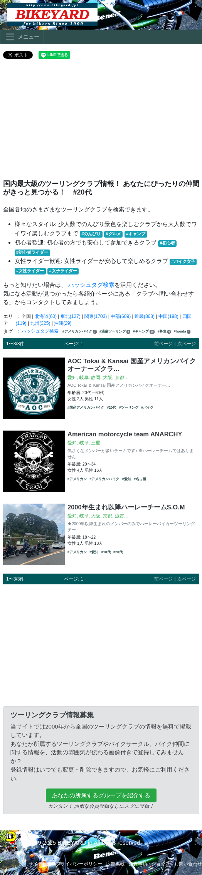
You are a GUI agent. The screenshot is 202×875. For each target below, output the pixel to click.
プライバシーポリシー (79, 864)
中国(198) (168, 316)
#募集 (164, 331)
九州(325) (40, 323)
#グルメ (113, 233)
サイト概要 (40, 864)
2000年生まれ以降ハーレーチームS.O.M (126, 507)
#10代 (106, 552)
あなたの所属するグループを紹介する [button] (101, 795)
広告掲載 (115, 864)
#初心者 (167, 243)
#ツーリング (128, 407)
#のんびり (91, 233)
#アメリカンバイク (79, 331)
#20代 (111, 407)
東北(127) (71, 316)
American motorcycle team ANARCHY (124, 434)
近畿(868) (145, 316)
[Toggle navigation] (22, 37)
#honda (182, 331)
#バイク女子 (183, 261)
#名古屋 (140, 479)
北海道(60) (46, 316)
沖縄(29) (62, 323)
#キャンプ (135, 233)
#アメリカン (77, 479)
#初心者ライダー (32, 252)
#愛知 (126, 479)
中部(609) (121, 316)
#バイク (147, 407)
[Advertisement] (101, 122)
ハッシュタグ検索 (91, 284)
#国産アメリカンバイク (85, 407)
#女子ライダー (63, 270)
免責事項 (138, 864)
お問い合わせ (188, 864)
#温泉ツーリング (114, 331)
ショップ (161, 864)
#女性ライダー (30, 270)
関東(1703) (95, 316)
